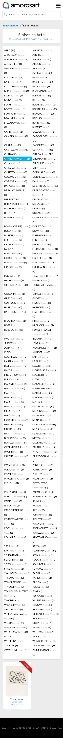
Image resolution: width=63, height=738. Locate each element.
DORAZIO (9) (42, 226)
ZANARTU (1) (43, 645)
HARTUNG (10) (15, 311)
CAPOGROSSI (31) (44, 138)
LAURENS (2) (14, 361)
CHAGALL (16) (42, 154)
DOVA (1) (12, 230)
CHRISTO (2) (15, 172)
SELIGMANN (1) (15, 555)
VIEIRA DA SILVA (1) (16, 616)
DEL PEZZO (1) (14, 199)
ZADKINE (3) (11, 645)
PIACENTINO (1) (16, 478)
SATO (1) (39, 546)
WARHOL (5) (41, 627)
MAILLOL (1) (14, 388)
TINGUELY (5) (14, 586)
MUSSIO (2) (42, 429)
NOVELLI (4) (15, 442)
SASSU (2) (11, 546)
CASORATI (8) (43, 145)
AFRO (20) (9, 50)
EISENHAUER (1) (43, 235)
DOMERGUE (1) (45, 219)
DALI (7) (40, 181)
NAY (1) (15, 433)
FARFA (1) (9, 248)
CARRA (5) (12, 145)
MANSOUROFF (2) (44, 388)
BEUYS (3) (13, 100)
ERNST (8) (40, 239)
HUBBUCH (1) (13, 329)
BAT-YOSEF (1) (15, 86)
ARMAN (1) (16, 70)
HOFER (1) (11, 325)
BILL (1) (38, 100)
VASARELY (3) (14, 604)
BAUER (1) (41, 86)
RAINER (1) (41, 501)
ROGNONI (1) (43, 523)
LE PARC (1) (41, 361)
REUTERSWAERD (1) (16, 521)
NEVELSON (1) (43, 433)
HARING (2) (13, 307)
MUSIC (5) (12, 429)
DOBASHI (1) (41, 212)
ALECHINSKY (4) (16, 59)
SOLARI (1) (43, 559)
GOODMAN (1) (14, 293)
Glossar (53, 728)
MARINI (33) (42, 392)
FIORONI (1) (15, 257)
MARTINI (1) (42, 397)
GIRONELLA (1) (16, 284)
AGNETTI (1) (43, 50)
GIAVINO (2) (14, 280)
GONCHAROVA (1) (44, 287)
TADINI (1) (41, 573)
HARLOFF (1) (41, 307)
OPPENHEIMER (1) (16, 447)
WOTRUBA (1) (14, 641)
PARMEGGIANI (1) (44, 458)
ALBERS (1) (41, 54)
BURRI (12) (41, 122)
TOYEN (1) (38, 591)
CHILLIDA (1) (15, 167)
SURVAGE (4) (43, 568)
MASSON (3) (14, 401)
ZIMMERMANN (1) (44, 652)
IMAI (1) (13, 338)
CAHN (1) (13, 131)
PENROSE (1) (42, 465)
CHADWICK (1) (14, 154)
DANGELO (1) (14, 185)
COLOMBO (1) (15, 176)
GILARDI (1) (41, 280)
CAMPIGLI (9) (16, 136)
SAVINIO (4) (14, 550)
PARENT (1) (16, 456)
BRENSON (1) (44, 118)
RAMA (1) (12, 505)
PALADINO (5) (43, 447)
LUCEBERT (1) (40, 374)
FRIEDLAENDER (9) (44, 269)
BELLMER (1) (13, 95)
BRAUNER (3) (14, 118)
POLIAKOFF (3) (15, 492)
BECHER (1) (16, 91)
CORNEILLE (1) (45, 176)
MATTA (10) (14, 406)
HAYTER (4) (44, 314)
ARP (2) (39, 68)
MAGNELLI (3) (43, 383)
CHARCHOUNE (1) (17, 158)
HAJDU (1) (41, 302)
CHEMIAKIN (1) (44, 158)
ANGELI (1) (41, 59)
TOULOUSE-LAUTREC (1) (16, 593)
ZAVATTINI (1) (15, 650)
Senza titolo (17, 701)
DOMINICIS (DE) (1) (17, 226)
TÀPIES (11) (42, 577)
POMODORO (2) (43, 492)
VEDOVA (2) (42, 604)
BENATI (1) (41, 95)
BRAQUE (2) (43, 113)
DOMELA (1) (13, 217)
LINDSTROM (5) (15, 374)
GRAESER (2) (43, 293)
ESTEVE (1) (14, 244)
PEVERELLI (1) (15, 474)
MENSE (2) (12, 411)
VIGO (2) (40, 618)
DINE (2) (38, 208)
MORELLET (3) (16, 420)
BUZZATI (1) (41, 127)
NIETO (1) (41, 438)
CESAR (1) (42, 149)
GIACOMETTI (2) (45, 275)
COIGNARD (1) (43, 172)
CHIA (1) (12, 163)
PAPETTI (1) (44, 451)
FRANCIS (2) (13, 267)
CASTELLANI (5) (16, 149)
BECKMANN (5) (42, 91)
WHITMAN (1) (43, 632)
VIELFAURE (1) (45, 613)
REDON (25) (42, 514)
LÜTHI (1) (39, 379)
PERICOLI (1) (14, 469)
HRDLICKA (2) (43, 325)
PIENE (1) (11, 483)
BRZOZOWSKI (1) (16, 125)
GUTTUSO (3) (15, 302)
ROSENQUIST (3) (44, 528)
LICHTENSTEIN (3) (44, 370)
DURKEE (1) (14, 235)
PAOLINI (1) (13, 451)
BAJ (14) (40, 77)
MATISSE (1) (41, 401)
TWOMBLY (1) (13, 600)
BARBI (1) (13, 82)
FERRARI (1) (13, 253)
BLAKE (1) (12, 104)
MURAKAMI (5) (44, 424)
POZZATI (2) (15, 496)
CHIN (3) (39, 167)
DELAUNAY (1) (42, 199)
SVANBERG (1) (17, 573)
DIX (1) (10, 212)
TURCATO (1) (42, 595)
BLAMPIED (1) (44, 104)
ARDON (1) (42, 63)
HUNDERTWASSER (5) (42, 332)
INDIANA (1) (42, 338)
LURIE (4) (11, 379)
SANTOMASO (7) (44, 539)
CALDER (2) (43, 131)
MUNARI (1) (41, 420)
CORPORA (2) (15, 181)
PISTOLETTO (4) (40, 485)
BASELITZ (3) (42, 82)
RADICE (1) (13, 501)
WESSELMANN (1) (16, 632)
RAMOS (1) (40, 505)
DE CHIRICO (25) (45, 185)
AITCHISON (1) (16, 54)
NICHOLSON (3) (15, 438)
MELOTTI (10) (43, 406)
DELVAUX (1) (41, 203)
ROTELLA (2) (43, 532)
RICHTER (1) (41, 519)
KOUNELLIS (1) (15, 356)
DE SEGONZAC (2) (43, 192)
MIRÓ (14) (12, 415)
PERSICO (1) (42, 469)
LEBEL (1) (15, 365)
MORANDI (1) (43, 415)
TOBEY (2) (40, 586)
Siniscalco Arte (12, 25)
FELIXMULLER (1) (45, 248)
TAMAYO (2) (14, 577)
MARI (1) (11, 392)
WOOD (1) (40, 636)
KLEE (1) (10, 352)
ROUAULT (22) (16, 537)
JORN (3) (11, 347)
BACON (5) (13, 77)
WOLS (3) (9, 636)
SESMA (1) (43, 555)
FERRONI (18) (45, 253)
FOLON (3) (15, 262)
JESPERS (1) (13, 343)
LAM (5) (40, 356)
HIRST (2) (41, 320)
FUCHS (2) (12, 275)
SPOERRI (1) (14, 568)
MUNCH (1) (13, 424)
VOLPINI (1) (42, 622)
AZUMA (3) (42, 72)
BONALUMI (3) (44, 109)
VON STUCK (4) (15, 627)
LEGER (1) (41, 365)
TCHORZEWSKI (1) (17, 582)
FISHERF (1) (42, 257)
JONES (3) (40, 343)
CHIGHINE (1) (43, 163)
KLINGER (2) (41, 352)
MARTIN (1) (13, 397)
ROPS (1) (14, 530)
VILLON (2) (14, 622)
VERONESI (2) (42, 609)
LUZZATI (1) (15, 383)
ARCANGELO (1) (13, 63)
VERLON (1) (13, 609)
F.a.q (60, 728)
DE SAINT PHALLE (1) (16, 192)
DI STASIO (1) (15, 208)
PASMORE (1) (14, 465)
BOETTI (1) (14, 109)
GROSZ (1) (41, 298)
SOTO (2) (15, 564)
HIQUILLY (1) (15, 320)
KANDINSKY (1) (44, 347)
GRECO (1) (13, 298)
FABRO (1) (41, 244)
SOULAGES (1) (43, 564)
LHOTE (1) (12, 370)
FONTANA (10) (43, 262)
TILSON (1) (40, 582)
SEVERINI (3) (13, 559)
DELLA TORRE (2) (16, 203)
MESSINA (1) (44, 411)
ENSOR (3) (13, 239)
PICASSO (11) (42, 478)
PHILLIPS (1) (41, 474)
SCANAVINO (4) (44, 550)
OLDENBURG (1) (44, 442)
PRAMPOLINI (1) (44, 496)
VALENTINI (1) (43, 600)
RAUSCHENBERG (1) (17, 512)
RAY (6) (38, 510)
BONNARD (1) (14, 113)
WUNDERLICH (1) (44, 641)
